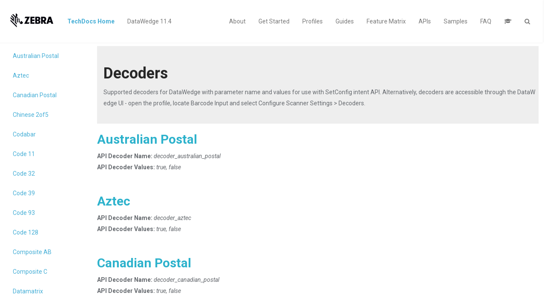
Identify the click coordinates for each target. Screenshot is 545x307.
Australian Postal (36, 55)
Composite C (30, 271)
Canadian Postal (35, 95)
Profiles (312, 21)
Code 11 (24, 154)
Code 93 (24, 212)
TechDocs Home (91, 21)
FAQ (485, 21)
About (237, 21)
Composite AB (32, 252)
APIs (425, 21)
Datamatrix (28, 291)
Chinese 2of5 (31, 114)
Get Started (274, 21)
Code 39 (24, 193)
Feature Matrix (386, 21)
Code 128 (25, 232)
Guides (345, 21)
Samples (456, 21)
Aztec (21, 75)
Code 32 (24, 173)
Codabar (24, 134)
